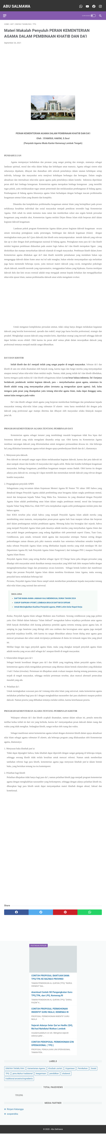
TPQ (7, 1073)
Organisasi (70, 1068)
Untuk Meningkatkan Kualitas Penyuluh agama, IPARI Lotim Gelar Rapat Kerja (48, 604)
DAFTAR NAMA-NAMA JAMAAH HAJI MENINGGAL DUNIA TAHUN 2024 (45, 595)
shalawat (66, 1073)
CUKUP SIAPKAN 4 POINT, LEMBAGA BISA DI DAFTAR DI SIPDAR (42, 600)
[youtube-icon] (86, 4)
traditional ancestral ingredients (19, 1078)
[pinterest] (65, 909)
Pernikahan (83, 1068)
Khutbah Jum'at (55, 1068)
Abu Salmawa (17, 3)
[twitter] (41, 909)
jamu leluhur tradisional (23, 1073)
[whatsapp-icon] (79, 4)
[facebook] (16, 909)
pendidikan (54, 1073)
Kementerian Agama (36, 1068)
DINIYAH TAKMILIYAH (15, 1068)
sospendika (12, 1113)
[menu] (7, 11)
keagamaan (41, 1073)
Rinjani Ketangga (15, 1108)
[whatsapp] (89, 909)
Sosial (93, 1068)
